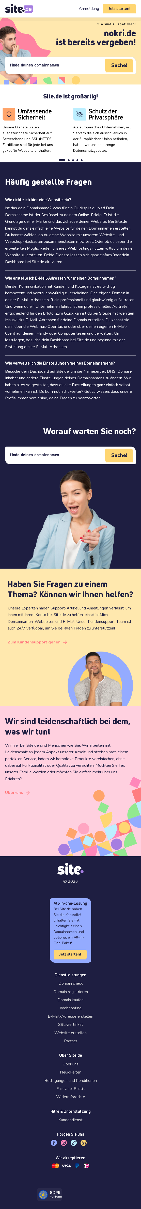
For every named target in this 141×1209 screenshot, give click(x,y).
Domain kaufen (70, 1000)
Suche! (119, 65)
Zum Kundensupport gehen (34, 642)
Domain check (70, 983)
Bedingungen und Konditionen (70, 1080)
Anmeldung (89, 8)
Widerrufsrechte (70, 1097)
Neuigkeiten (70, 1072)
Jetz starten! (119, 8)
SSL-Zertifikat (70, 1024)
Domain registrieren (70, 992)
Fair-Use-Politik (70, 1089)
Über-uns (14, 792)
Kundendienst (70, 1120)
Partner (70, 1041)
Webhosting (71, 1008)
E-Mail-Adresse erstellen (70, 1016)
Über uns (70, 1064)
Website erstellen (70, 1033)
